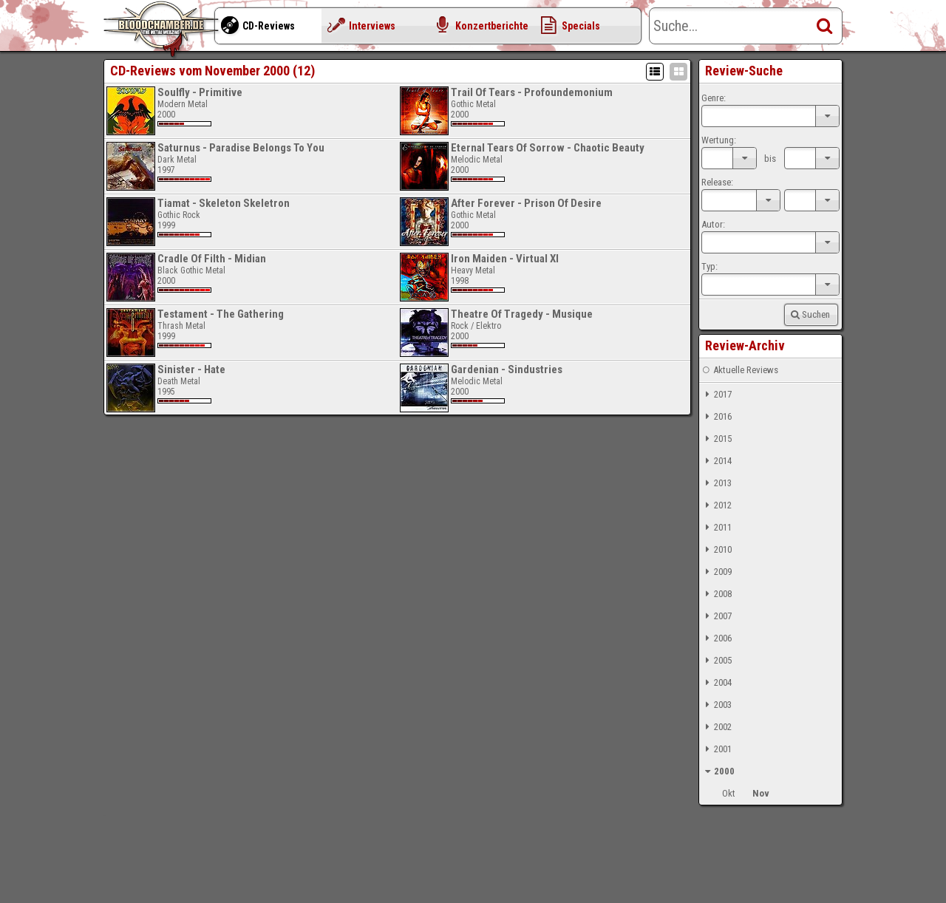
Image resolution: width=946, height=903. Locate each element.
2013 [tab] (716, 483)
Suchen (809, 314)
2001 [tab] (716, 749)
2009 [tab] (716, 572)
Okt (728, 793)
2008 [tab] (716, 594)
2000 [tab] (718, 771)
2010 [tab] (716, 550)
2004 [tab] (716, 683)
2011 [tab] (716, 528)
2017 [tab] (716, 395)
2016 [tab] (716, 417)
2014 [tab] (716, 461)
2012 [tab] (716, 505)
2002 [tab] (716, 727)
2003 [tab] (716, 705)
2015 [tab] (716, 439)
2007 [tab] (716, 616)
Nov (760, 793)
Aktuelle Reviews (739, 370)
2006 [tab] (716, 638)
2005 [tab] (716, 661)
